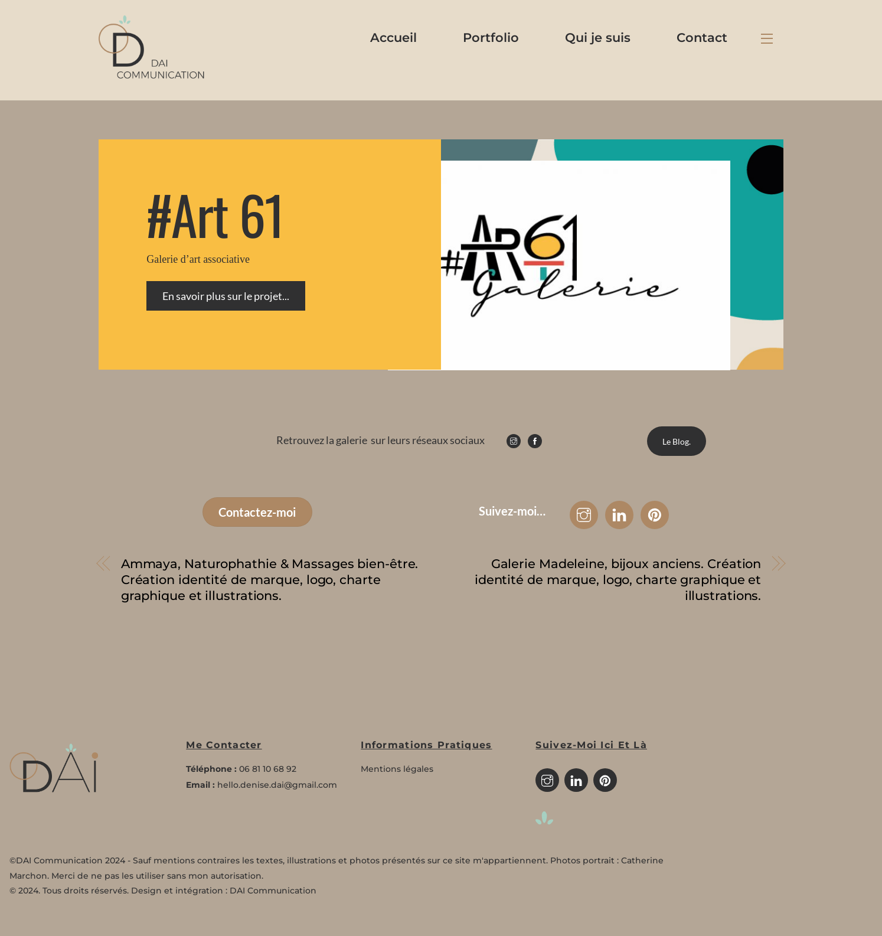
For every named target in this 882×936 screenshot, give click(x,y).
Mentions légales (397, 769)
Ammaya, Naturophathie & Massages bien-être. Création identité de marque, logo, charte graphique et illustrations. (270, 579)
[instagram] (547, 779)
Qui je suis (598, 37)
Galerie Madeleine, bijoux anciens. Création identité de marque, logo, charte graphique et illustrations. (618, 579)
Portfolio (491, 37)
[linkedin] (576, 779)
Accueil (393, 37)
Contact (702, 37)
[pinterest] (605, 779)
